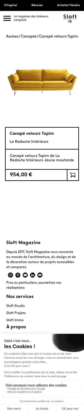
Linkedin (32, 275)
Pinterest (18, 275)
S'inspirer (10, 5)
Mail (40, 275)
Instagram (10, 275)
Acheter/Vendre (68, 5)
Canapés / (30, 37)
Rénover (37, 5)
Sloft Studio (15, 306)
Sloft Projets (16, 313)
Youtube (25, 275)
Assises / (13, 37)
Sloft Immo (15, 320)
